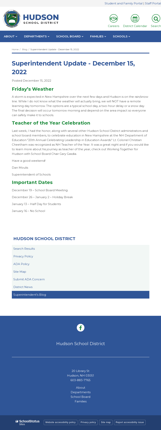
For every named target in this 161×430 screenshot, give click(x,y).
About (80, 387)
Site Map (19, 271)
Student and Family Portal (123, 3)
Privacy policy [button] (88, 422)
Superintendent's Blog (29, 294)
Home (15, 49)
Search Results (24, 248)
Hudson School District (44, 238)
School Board (80, 397)
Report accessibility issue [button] (130, 422)
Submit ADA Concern (29, 279)
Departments (81, 392)
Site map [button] (106, 422)
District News (22, 287)
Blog (24, 49)
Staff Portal (153, 3)
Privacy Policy (23, 256)
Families (81, 401)
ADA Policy (21, 264)
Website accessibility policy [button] (60, 422)
